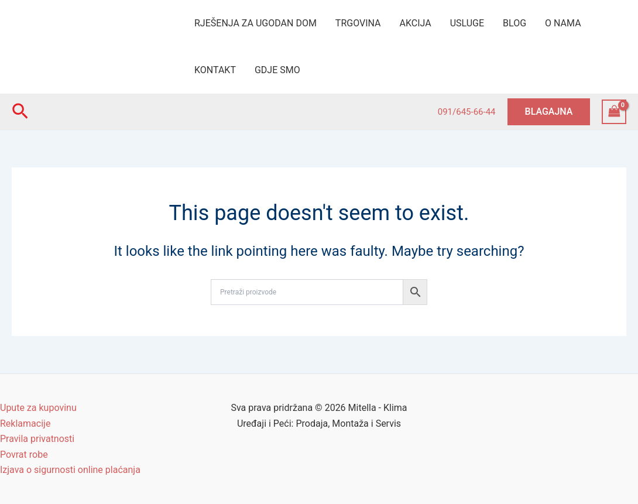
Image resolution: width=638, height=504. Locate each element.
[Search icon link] (20, 112)
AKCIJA (415, 23)
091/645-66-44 (467, 112)
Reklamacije (25, 423)
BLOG (514, 23)
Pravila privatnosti (37, 438)
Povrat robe (24, 454)
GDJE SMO (277, 70)
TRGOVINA (358, 23)
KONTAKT (215, 70)
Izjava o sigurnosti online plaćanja (70, 469)
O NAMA (563, 23)
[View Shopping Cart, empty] (614, 112)
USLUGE (467, 23)
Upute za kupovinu (38, 407)
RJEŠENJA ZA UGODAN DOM (255, 23)
